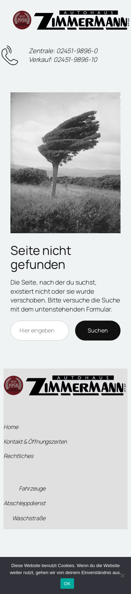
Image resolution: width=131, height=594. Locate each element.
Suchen (98, 330)
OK (67, 583)
